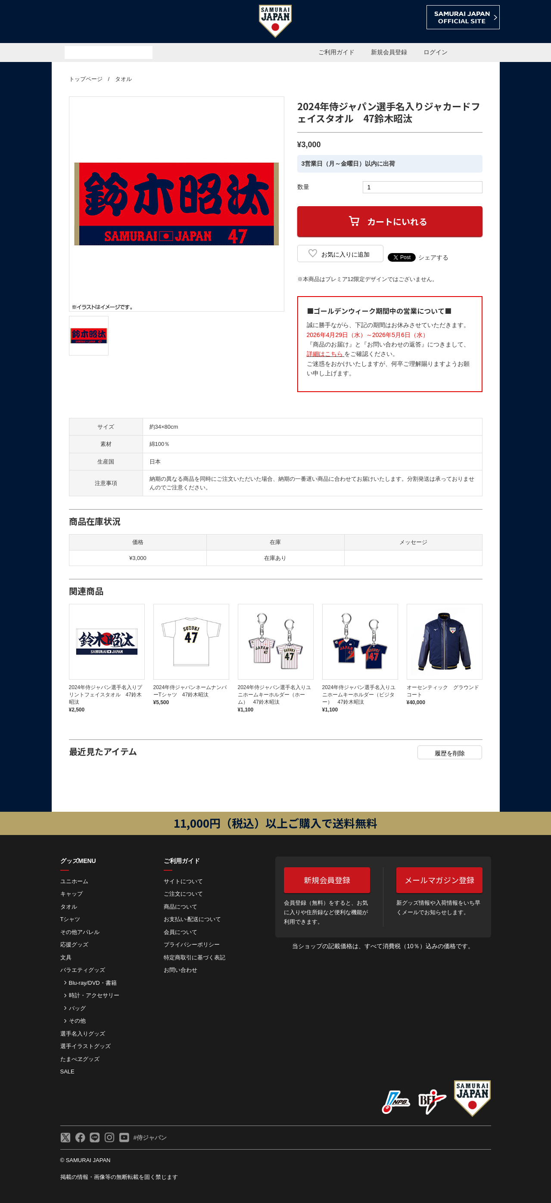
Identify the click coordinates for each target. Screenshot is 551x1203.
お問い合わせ (180, 970)
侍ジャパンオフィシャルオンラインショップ (101, 22)
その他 (77, 1020)
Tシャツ (70, 919)
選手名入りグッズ (82, 1033)
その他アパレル (80, 932)
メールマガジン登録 (439, 879)
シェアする (433, 257)
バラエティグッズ (82, 970)
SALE (67, 1071)
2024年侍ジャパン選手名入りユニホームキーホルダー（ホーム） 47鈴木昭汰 (274, 694)
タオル (123, 79)
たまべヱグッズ (80, 1059)
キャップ (71, 894)
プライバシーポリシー (192, 944)
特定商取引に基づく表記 (194, 957)
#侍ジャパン (150, 1137)
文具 (66, 957)
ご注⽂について (183, 894)
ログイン (435, 52)
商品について (180, 906)
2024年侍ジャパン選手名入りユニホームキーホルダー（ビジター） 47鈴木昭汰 (359, 694)
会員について (180, 932)
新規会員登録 (389, 52)
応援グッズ (74, 944)
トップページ (86, 79)
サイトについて (183, 881)
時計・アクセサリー (94, 995)
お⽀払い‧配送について (192, 919)
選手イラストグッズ (85, 1046)
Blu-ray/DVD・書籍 (93, 983)
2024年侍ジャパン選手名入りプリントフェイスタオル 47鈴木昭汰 (106, 694)
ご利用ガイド (336, 52)
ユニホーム (74, 881)
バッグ (77, 1008)
